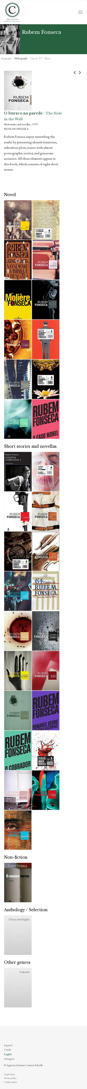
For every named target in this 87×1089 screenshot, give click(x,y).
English (8, 1054)
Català (7, 1049)
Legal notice (9, 1074)
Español (8, 1045)
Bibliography (20, 58)
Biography (6, 58)
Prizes (47, 58)
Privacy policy (10, 1078)
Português (9, 1059)
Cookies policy (10, 1082)
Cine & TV (36, 58)
